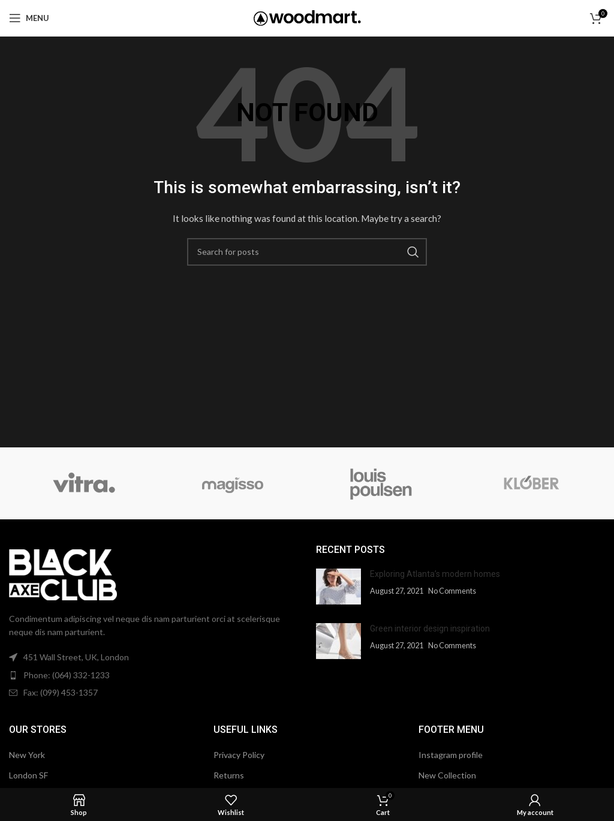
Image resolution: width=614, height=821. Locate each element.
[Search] (307, 252)
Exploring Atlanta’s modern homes (435, 574)
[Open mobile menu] (29, 18)
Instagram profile (451, 755)
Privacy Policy (238, 755)
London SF (28, 775)
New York (27, 755)
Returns (228, 775)
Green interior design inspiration (430, 628)
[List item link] (153, 675)
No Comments (452, 591)
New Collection (447, 775)
